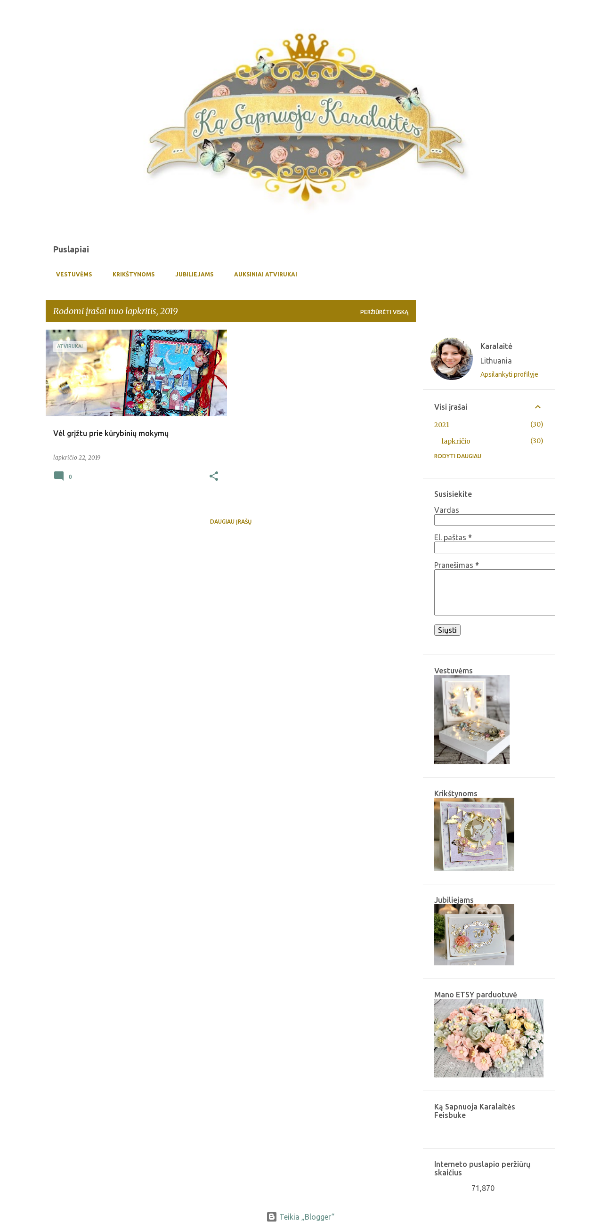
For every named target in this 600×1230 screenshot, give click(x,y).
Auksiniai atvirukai (262, 274)
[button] (213, 476)
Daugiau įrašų (230, 521)
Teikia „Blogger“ (300, 1217)
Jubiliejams (191, 274)
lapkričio (456, 441)
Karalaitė (496, 346)
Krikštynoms (131, 274)
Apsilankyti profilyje (509, 374)
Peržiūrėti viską (384, 312)
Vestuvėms (71, 274)
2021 (441, 425)
